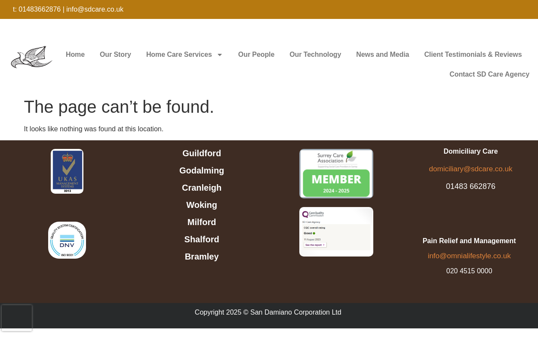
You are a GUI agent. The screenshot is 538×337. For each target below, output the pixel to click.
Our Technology (315, 54)
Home (75, 54)
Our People (256, 54)
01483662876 (39, 9)
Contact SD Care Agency (489, 74)
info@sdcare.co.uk (94, 9)
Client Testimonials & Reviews (473, 54)
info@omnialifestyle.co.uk (469, 256)
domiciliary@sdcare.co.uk (471, 169)
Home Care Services (184, 54)
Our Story (115, 54)
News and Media (382, 54)
